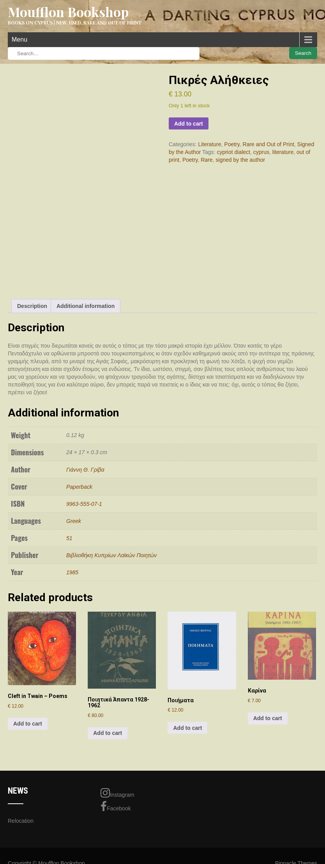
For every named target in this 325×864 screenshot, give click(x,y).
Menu (19, 39)
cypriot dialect (233, 152)
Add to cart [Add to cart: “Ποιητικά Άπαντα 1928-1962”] (107, 733)
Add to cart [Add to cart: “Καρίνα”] (267, 718)
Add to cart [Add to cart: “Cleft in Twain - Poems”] (27, 724)
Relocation (21, 821)
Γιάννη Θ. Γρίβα (85, 470)
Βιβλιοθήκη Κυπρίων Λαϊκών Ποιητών (111, 555)
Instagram (117, 792)
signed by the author (240, 160)
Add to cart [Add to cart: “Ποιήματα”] (187, 728)
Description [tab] (32, 306)
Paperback (79, 487)
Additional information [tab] (86, 306)
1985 (72, 572)
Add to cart (188, 124)
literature (282, 152)
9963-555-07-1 (84, 504)
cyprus (261, 152)
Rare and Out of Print (268, 144)
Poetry (231, 144)
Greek (73, 521)
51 (69, 538)
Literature (209, 144)
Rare (206, 160)
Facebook (116, 806)
